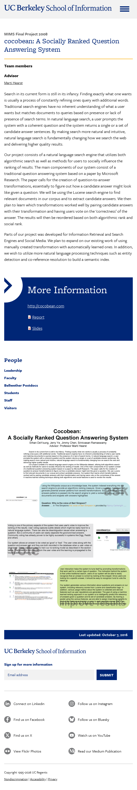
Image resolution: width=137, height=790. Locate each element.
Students (11, 392)
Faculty (10, 377)
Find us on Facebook (29, 719)
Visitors (10, 407)
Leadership (13, 370)
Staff (8, 400)
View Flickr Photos (27, 751)
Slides (37, 328)
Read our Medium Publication (99, 751)
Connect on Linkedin (29, 703)
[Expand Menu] (125, 9)
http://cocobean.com (46, 306)
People (13, 360)
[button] (68, 520)
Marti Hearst (13, 82)
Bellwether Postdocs (21, 385)
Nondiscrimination (16, 779)
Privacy (52, 779)
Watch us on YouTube (94, 735)
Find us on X (23, 735)
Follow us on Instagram (95, 703)
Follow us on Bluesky (93, 719)
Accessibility (38, 779)
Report (38, 317)
